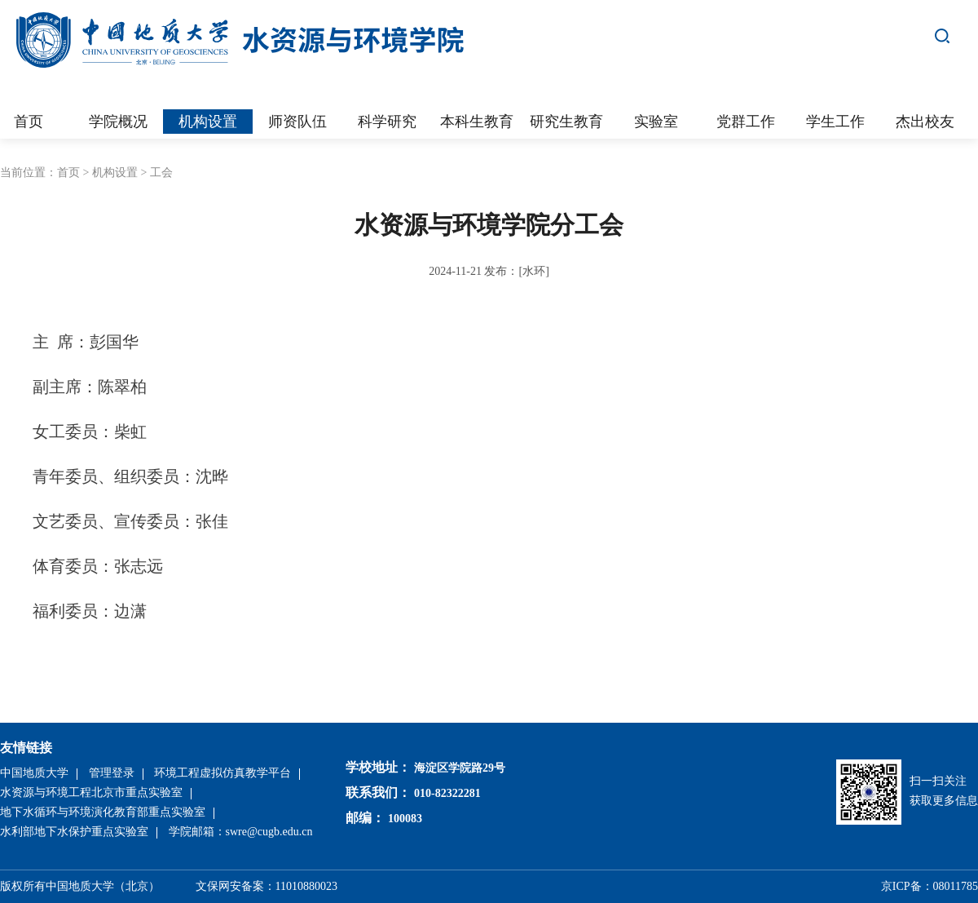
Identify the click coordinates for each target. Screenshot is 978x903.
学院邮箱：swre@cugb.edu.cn (241, 832)
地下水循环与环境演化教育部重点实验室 (102, 812)
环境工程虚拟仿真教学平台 (222, 773)
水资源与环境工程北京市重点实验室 (91, 792)
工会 (161, 172)
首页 (68, 172)
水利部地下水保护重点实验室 (74, 832)
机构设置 (115, 172)
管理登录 (111, 773)
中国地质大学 (34, 773)
